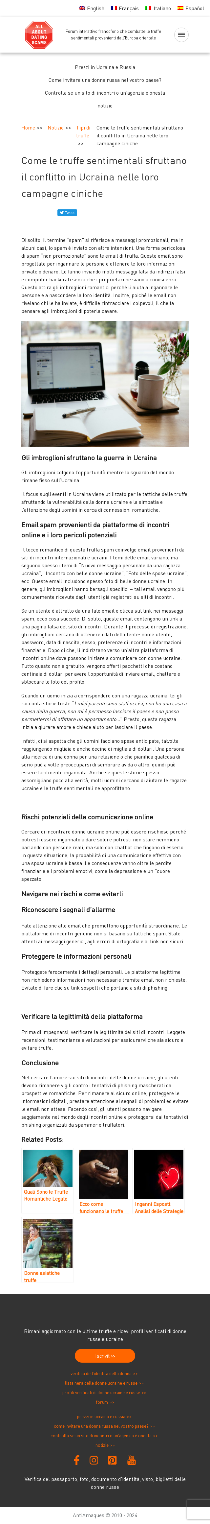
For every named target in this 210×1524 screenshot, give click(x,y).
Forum (102, 1402)
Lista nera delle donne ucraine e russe (101, 1383)
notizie (105, 105)
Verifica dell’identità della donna (101, 1373)
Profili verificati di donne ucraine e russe (101, 1392)
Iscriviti (103, 1356)
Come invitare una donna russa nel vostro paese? (105, 80)
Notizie (56, 127)
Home (28, 127)
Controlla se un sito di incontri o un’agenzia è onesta (105, 92)
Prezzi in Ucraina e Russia (105, 67)
